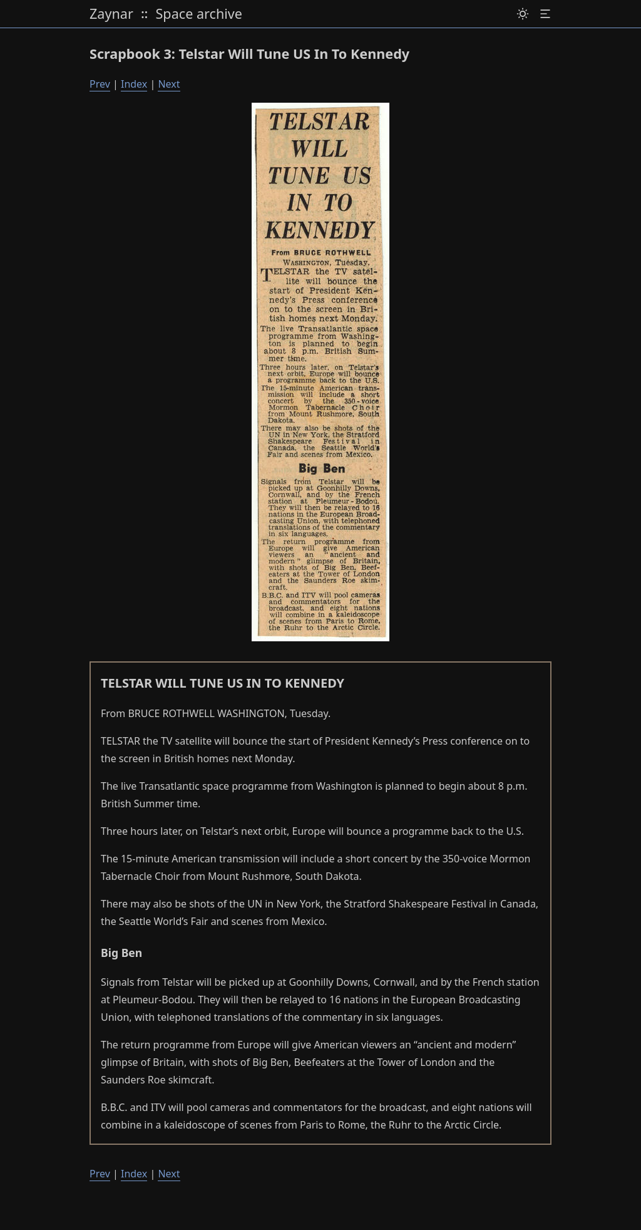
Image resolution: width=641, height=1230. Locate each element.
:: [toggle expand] (144, 13)
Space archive (199, 14)
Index (134, 84)
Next (169, 84)
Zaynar (111, 14)
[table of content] (545, 15)
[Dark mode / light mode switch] (522, 15)
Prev (100, 84)
